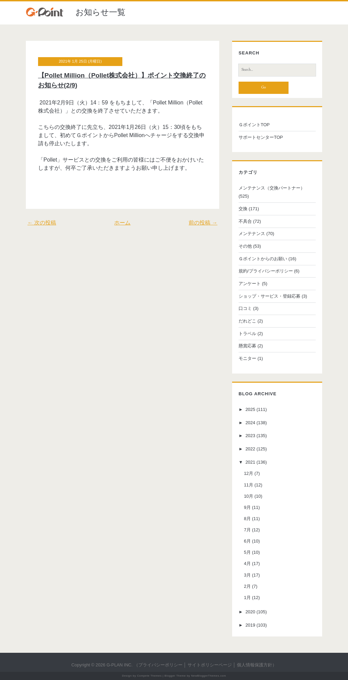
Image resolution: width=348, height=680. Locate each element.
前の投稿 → (203, 223)
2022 (250, 448)
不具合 (245, 221)
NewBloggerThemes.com (208, 675)
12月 (248, 473)
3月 (247, 575)
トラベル (247, 333)
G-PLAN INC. (119, 664)
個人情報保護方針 (254, 664)
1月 (247, 597)
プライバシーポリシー (160, 664)
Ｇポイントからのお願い (263, 258)
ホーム (122, 223)
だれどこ (247, 321)
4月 (247, 563)
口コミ (245, 308)
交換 (243, 208)
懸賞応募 (247, 345)
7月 (247, 529)
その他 (245, 246)
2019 (250, 625)
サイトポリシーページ (210, 664)
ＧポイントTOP (254, 124)
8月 (247, 518)
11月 (248, 484)
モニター (247, 358)
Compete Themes (149, 675)
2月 (247, 586)
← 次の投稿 (42, 223)
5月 (247, 552)
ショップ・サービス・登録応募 (269, 296)
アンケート (250, 283)
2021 (250, 462)
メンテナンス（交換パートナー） (272, 187)
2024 (250, 422)
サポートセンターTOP (261, 137)
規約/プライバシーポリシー (266, 270)
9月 (247, 507)
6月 (247, 541)
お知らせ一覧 (100, 12)
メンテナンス (252, 233)
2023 (250, 435)
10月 (248, 496)
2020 (250, 611)
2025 (250, 409)
